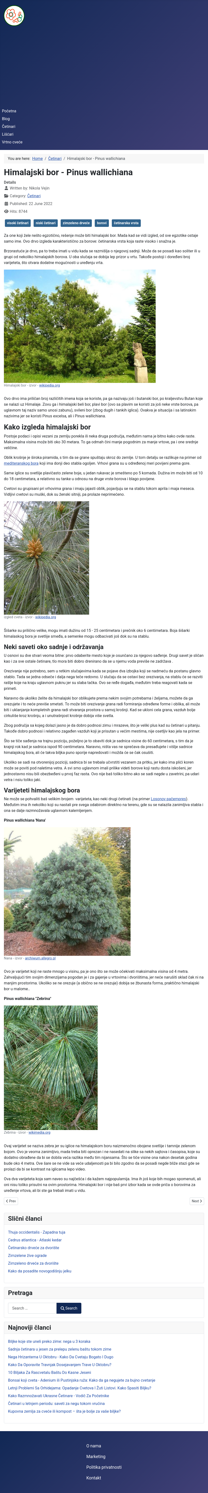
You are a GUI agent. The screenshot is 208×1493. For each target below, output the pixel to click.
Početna (9, 111)
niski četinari (46, 223)
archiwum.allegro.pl (40, 958)
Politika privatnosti (104, 1467)
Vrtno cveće (12, 142)
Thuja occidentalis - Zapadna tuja (36, 1232)
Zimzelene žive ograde (27, 1255)
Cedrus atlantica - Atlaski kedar (35, 1240)
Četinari (8, 126)
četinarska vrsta (126, 223)
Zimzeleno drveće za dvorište (33, 1263)
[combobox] (32, 1308)
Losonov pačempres (168, 799)
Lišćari (7, 134)
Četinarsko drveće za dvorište (33, 1248)
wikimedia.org (39, 1132)
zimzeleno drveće (76, 223)
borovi (101, 223)
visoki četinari (17, 223)
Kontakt (93, 1478)
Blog (6, 118)
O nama (93, 1446)
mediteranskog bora (21, 463)
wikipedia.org (49, 385)
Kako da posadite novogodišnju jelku (39, 1271)
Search (69, 1308)
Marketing (95, 1456)
